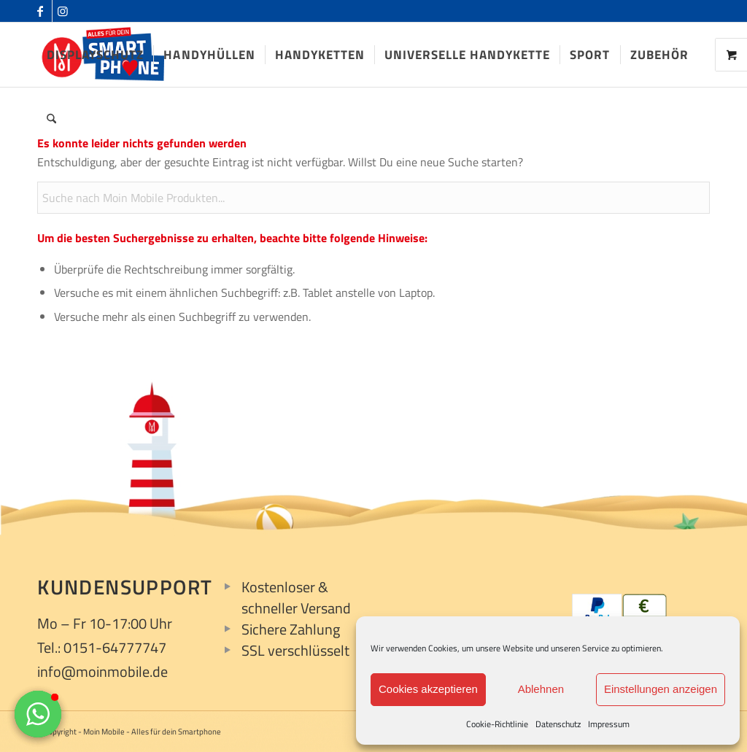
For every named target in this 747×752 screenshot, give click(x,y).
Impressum (609, 724)
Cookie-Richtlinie (497, 724)
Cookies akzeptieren (428, 689)
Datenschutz (558, 724)
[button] (38, 714)
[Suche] (51, 119)
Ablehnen (541, 689)
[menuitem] (95, 55)
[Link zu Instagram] (63, 11)
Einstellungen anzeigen (660, 689)
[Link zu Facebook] (41, 11)
